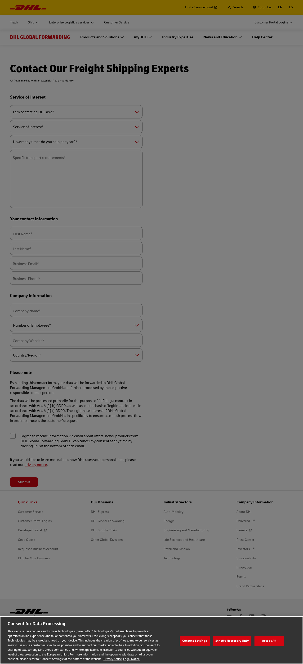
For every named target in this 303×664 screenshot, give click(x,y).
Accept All (269, 641)
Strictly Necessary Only (232, 641)
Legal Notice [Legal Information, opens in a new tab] (131, 659)
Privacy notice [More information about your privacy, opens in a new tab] (112, 659)
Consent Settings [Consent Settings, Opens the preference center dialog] (194, 641)
